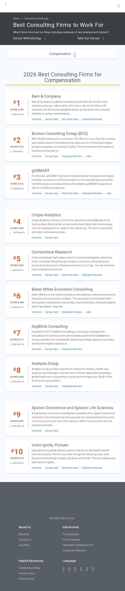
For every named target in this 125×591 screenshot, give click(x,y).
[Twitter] (76, 569)
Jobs (88, 156)
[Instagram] (82, 569)
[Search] (118, 6)
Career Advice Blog (29, 568)
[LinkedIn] (71, 569)
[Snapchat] (94, 569)
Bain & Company (46, 96)
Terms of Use (26, 578)
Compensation (62, 54)
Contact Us (25, 539)
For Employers (71, 534)
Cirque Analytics (46, 215)
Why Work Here (70, 119)
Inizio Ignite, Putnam (50, 445)
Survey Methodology (29, 38)
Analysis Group (45, 363)
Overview (37, 119)
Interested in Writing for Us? (78, 545)
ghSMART (41, 170)
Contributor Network (74, 550)
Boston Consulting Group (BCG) (60, 133)
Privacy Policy (27, 573)
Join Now (24, 545)
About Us (24, 534)
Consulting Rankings (36, 18)
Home (16, 18)
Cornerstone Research (52, 252)
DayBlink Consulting (50, 326)
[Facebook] (65, 569)
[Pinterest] (88, 569)
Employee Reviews (92, 119)
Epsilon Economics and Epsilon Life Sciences (72, 408)
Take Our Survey (90, 38)
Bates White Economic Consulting (62, 289)
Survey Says (51, 119)
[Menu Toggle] (5, 4)
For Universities (71, 539)
